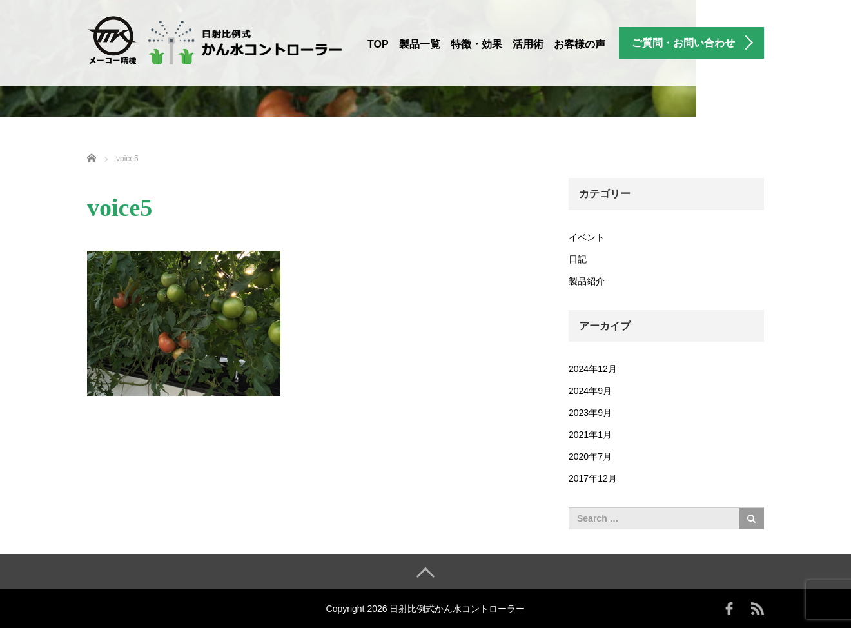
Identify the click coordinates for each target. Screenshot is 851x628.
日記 (578, 259)
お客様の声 (579, 44)
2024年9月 (590, 391)
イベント (587, 237)
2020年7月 (590, 456)
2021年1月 (590, 434)
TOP (378, 44)
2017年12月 (593, 478)
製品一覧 (419, 44)
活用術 (528, 44)
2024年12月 (593, 369)
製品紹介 (587, 281)
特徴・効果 (476, 44)
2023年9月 (590, 412)
